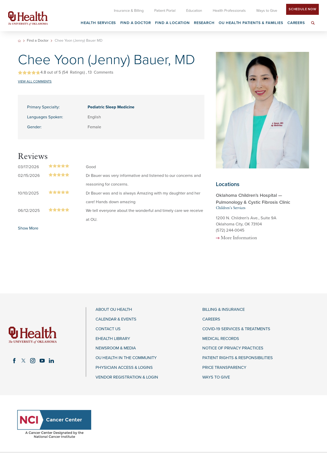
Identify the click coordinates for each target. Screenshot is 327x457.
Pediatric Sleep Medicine (111, 107)
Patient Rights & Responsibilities (237, 358)
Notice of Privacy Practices (232, 348)
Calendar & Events (116, 319)
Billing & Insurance (223, 309)
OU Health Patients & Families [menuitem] (251, 23)
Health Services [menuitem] (98, 23)
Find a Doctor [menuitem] (135, 23)
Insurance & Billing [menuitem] (129, 10)
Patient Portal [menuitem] (165, 10)
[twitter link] (23, 360)
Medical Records (220, 338)
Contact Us (108, 329)
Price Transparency (224, 367)
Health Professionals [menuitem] (229, 10)
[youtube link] (42, 360)
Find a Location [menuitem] (172, 23)
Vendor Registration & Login (127, 377)
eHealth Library (113, 338)
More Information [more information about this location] (239, 238)
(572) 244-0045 (230, 230)
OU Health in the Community (126, 358)
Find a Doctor (38, 41)
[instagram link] (32, 360)
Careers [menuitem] (296, 23)
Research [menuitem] (204, 23)
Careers (211, 319)
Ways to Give (216, 377)
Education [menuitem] (194, 10)
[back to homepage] (19, 40)
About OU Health (114, 309)
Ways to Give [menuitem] (266, 10)
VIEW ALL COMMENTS (35, 81)
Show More (28, 228)
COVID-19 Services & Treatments (236, 329)
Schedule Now (302, 9)
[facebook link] (14, 360)
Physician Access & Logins (124, 367)
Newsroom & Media (116, 348)
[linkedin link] (51, 360)
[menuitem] (313, 26)
